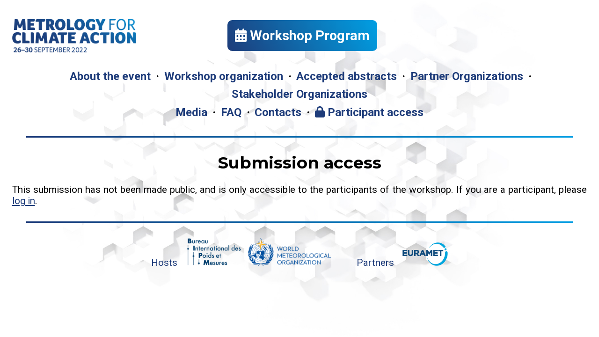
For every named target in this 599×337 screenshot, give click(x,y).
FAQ (231, 112)
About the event (110, 76)
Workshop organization (223, 76)
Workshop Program (302, 36)
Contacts (278, 112)
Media (191, 112)
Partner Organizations (466, 76)
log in (23, 200)
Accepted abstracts (346, 76)
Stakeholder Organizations (299, 94)
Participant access (369, 112)
